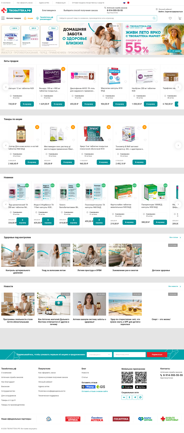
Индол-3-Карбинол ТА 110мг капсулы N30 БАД (44, 206)
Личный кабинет (45, 382)
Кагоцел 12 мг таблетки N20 (21, 88)
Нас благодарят (8, 382)
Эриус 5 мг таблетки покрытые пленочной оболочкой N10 (94, 147)
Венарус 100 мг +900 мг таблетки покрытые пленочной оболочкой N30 (51, 89)
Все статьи (175, 237)
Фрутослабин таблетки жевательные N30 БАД (121, 205)
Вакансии (5, 386)
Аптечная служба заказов (12, 377)
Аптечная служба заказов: (117, 8)
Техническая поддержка (48, 396)
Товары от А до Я (8, 400)
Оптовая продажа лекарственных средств (88, 3)
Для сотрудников (8, 396)
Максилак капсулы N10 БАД (111, 89)
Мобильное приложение (133, 369)
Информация (61, 3)
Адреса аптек (44, 3)
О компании (5, 3)
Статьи (85, 377)
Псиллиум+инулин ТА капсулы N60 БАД (95, 206)
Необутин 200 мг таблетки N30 (144, 89)
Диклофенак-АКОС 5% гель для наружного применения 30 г (82, 89)
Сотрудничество (8, 391)
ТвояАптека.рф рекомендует (44, 18)
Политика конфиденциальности (51, 391)
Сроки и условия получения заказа (53, 377)
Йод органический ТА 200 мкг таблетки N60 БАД (18, 206)
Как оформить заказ (25, 3)
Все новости (175, 286)
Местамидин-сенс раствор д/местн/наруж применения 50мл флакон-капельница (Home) (58, 147)
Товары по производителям (13, 405)
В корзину (27, 104)
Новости (85, 373)
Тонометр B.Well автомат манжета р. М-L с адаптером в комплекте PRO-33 (129, 147)
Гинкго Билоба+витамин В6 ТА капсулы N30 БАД (68, 206)
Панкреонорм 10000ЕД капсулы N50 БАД (151, 205)
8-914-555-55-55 (115, 10)
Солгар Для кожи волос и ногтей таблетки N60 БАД (23, 147)
